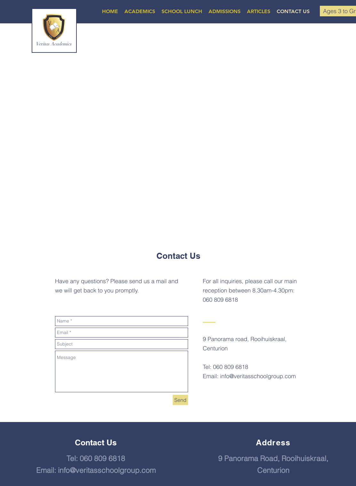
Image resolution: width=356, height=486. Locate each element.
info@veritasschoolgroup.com (258, 376)
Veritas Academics (54, 44)
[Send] (180, 400)
